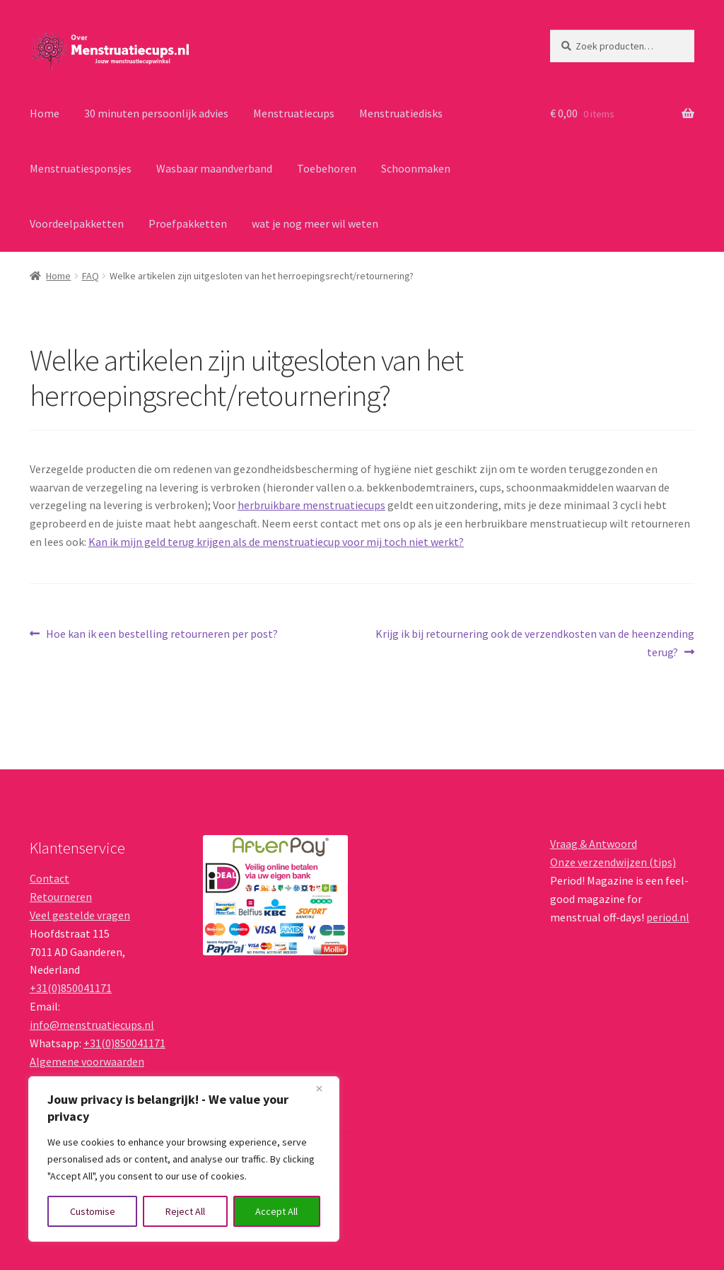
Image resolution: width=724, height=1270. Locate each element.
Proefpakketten (187, 223)
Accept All (276, 1211)
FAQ (90, 275)
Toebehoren (326, 168)
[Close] (324, 1088)
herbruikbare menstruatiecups (311, 505)
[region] (183, 1159)
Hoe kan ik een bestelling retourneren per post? (161, 634)
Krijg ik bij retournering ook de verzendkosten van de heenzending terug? (534, 642)
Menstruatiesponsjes (81, 168)
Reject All (185, 1211)
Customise (92, 1211)
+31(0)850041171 (71, 988)
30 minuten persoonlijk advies (156, 113)
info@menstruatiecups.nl (92, 1025)
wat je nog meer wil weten (315, 223)
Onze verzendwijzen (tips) (613, 862)
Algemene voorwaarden (87, 1061)
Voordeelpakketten (77, 223)
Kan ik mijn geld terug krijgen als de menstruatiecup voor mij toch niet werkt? (276, 542)
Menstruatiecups (293, 113)
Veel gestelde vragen (80, 915)
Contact (49, 878)
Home (44, 113)
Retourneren (61, 897)
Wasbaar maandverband (214, 168)
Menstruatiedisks (401, 113)
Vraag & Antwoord (593, 844)
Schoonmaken (415, 168)
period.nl (667, 917)
